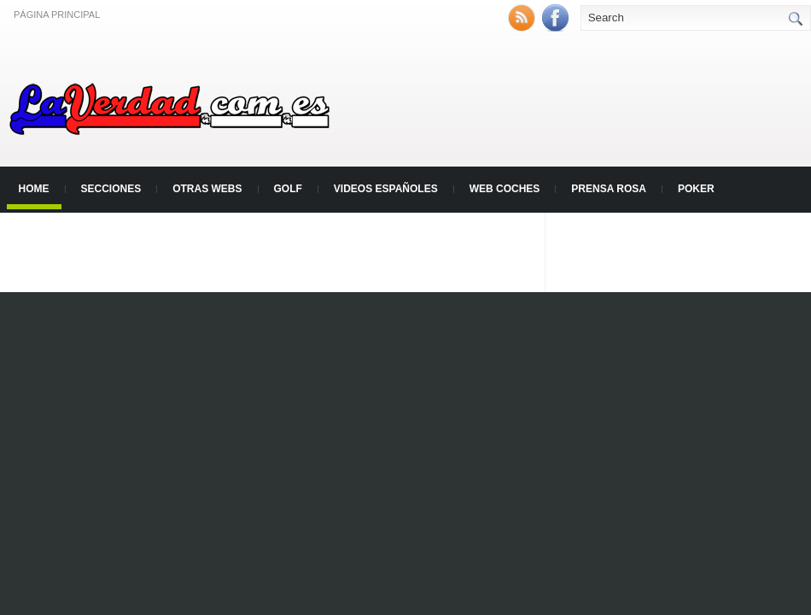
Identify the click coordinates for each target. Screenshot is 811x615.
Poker (696, 189)
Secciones (111, 189)
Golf (288, 189)
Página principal (57, 14)
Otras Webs (207, 189)
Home (34, 189)
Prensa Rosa (608, 189)
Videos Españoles (386, 189)
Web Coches (505, 189)
